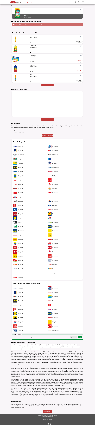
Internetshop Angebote (15, 344)
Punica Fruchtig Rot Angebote (33, 344)
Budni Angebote (43, 344)
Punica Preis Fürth (46, 346)
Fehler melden (47, 411)
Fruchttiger (16, 383)
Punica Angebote (24, 344)
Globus (38, 373)
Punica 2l (16, 130)
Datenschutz (50, 419)
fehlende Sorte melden (47, 135)
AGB (47, 419)
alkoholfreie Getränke (19, 379)
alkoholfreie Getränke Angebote (66, 346)
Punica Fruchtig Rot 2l (19, 132)
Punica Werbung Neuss (37, 346)
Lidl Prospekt (49, 344)
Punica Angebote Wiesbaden (16, 346)
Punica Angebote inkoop (55, 346)
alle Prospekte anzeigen (47, 119)
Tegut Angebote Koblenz (58, 344)
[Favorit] (81, 9)
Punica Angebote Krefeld (27, 346)
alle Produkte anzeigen (47, 85)
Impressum (44, 419)
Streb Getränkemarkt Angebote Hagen (70, 344)
